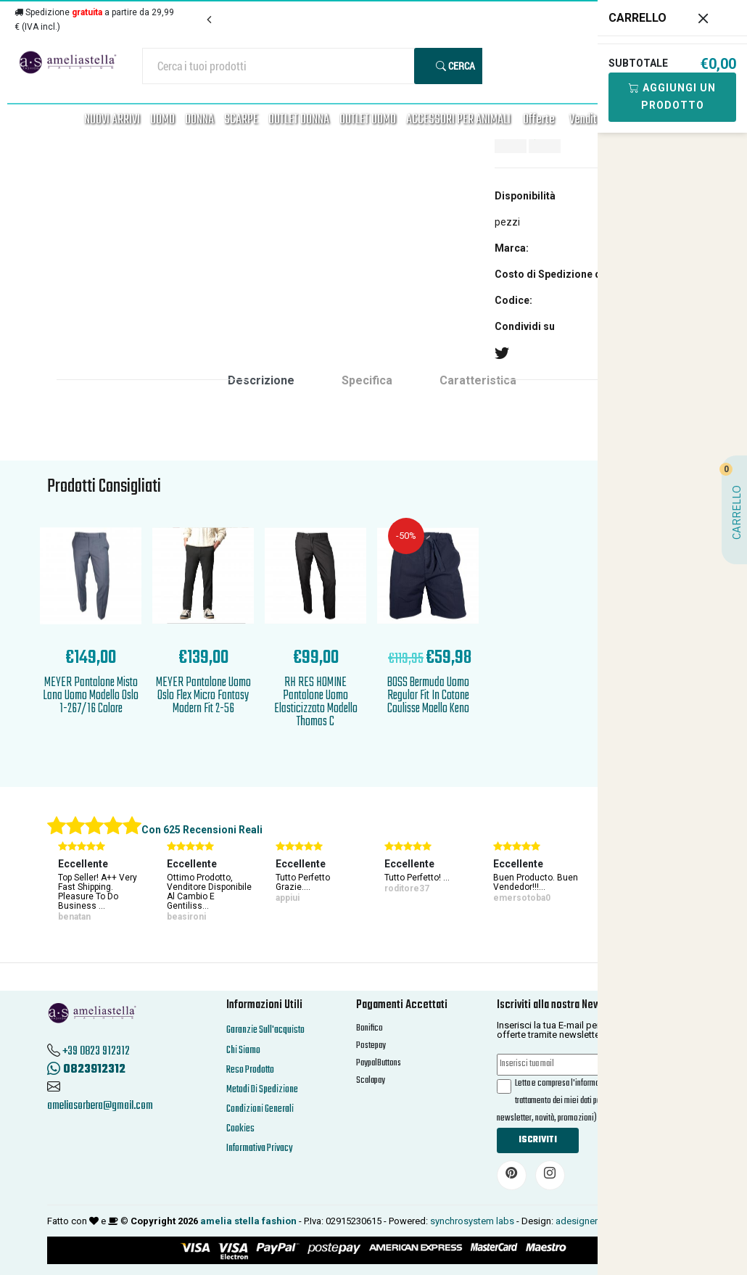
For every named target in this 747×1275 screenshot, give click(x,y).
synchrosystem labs (472, 1221)
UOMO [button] (162, 120)
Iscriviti (538, 1140)
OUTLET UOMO (367, 120)
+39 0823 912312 (96, 1051)
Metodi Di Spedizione (262, 1089)
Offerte (539, 120)
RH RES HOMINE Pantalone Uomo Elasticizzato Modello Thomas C (316, 702)
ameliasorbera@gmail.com (100, 1106)
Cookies (240, 1129)
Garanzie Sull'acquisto (265, 1030)
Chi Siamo (243, 1050)
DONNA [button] (199, 120)
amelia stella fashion (248, 1221)
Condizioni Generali (260, 1109)
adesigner (577, 1221)
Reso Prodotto (250, 1070)
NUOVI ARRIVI (112, 120)
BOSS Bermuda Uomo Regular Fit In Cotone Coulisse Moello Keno (428, 695)
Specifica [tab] (367, 380)
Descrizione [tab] (261, 380)
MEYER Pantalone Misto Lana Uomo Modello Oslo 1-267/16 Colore (91, 695)
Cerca (455, 66)
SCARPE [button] (241, 120)
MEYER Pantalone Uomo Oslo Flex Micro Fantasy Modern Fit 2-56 (203, 695)
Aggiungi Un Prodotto (672, 96)
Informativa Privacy (259, 1148)
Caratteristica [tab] (477, 380)
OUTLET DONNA (298, 120)
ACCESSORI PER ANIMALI (458, 120)
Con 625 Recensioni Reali (202, 829)
